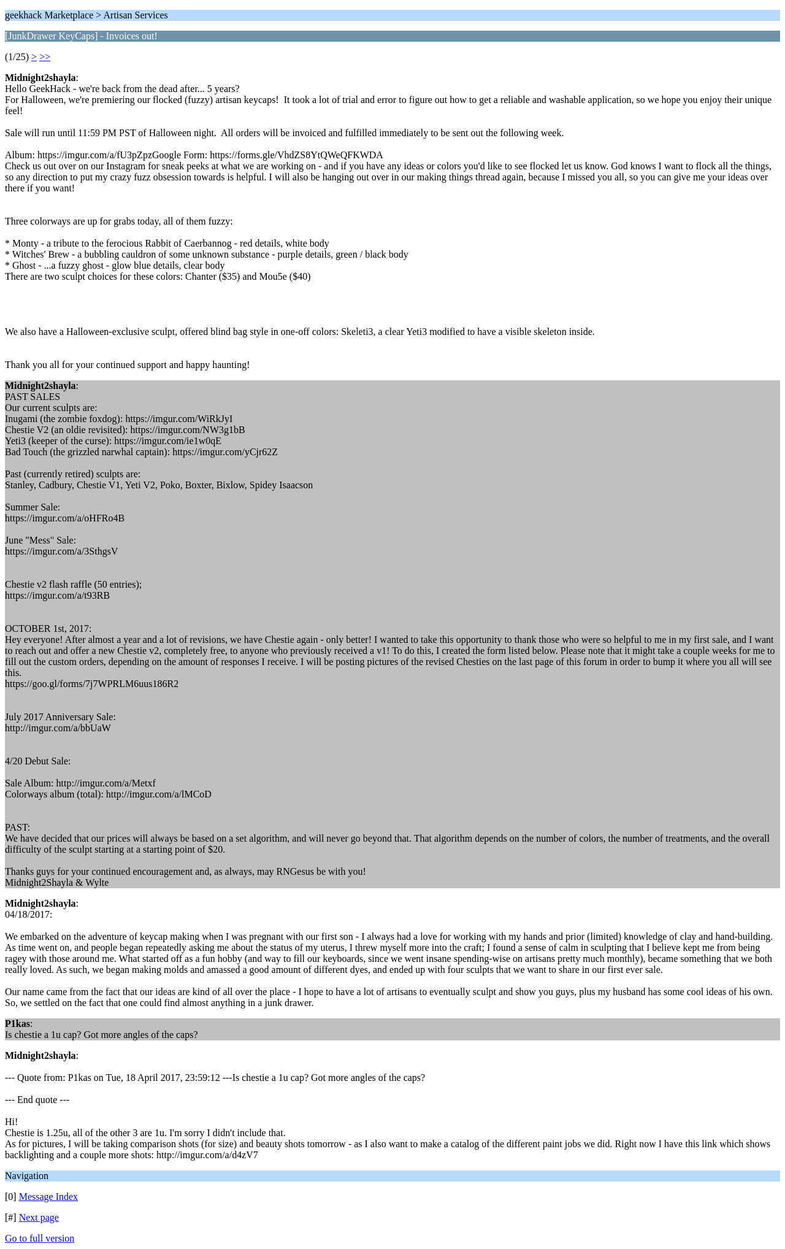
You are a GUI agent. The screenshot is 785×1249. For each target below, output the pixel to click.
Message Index (48, 1196)
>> (44, 57)
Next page (39, 1217)
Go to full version (39, 1238)
